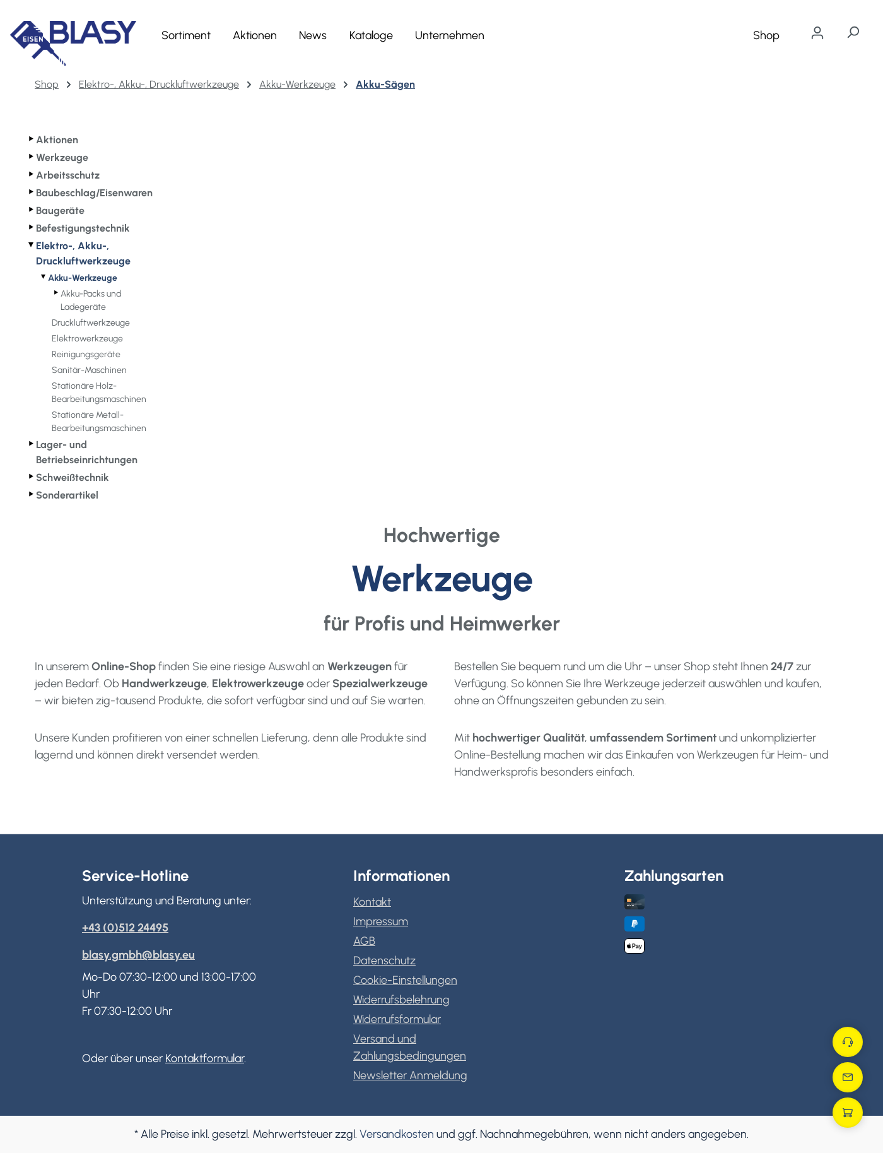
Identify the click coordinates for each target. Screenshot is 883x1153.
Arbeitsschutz (68, 175)
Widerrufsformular (397, 1019)
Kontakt (372, 902)
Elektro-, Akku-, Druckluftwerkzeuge (83, 253)
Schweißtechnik (72, 477)
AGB (364, 941)
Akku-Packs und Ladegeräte (91, 300)
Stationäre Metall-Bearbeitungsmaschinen (99, 422)
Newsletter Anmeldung (410, 1075)
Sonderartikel (67, 495)
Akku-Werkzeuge (82, 278)
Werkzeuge (62, 157)
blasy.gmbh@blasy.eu (138, 955)
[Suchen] (852, 32)
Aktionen (57, 140)
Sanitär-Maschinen (89, 370)
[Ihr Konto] (817, 32)
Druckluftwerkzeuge (91, 322)
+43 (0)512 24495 (125, 928)
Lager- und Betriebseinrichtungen (86, 452)
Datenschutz (384, 960)
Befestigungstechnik (83, 228)
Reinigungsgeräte (86, 354)
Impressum (380, 921)
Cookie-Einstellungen (405, 980)
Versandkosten (397, 1134)
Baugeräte (60, 210)
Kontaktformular (204, 1058)
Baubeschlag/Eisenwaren (94, 193)
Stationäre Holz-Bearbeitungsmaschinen (99, 393)
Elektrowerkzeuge (87, 338)
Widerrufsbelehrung (401, 1000)
